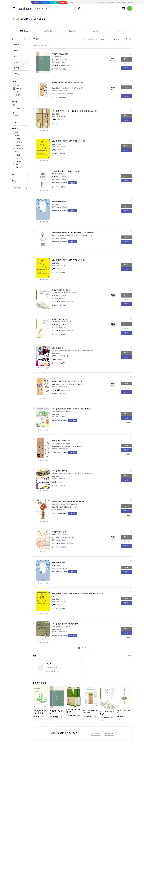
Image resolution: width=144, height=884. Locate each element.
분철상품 (17, 155)
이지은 (62, 384)
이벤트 (17, 135)
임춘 (53, 235)
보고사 (53, 62)
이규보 (53, 59)
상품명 (17, 85)
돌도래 (53, 179)
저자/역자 (18, 88)
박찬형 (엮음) (76, 446)
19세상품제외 (19, 148)
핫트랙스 (63, 3)
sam (54, 3)
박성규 (62, 59)
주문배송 (118, 2)
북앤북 (53, 417)
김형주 (72, 88)
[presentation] (24, 31)
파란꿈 (53, 116)
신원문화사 (55, 632)
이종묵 (62, 537)
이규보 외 (64, 446)
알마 (53, 509)
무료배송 (17, 139)
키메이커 (54, 207)
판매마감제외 (18, 158)
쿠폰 (16, 132)
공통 (16, 115)
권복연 (78, 88)
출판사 (17, 92)
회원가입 (99, 2)
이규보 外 (54, 144)
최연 (77, 235)
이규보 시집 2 (55, 566)
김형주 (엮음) (55, 446)
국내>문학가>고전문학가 (53, 667)
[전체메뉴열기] (14, 8)
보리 (53, 298)
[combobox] (38, 8)
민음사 (53, 146)
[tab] (24, 31)
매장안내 (124, 2)
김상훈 (62, 296)
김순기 (62, 177)
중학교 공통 (18, 108)
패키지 (17, 164)
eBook (45, 3)
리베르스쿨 (55, 90)
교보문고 (36, 3)
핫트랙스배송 (18, 142)
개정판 (17, 168)
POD (16, 152)
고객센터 (130, 2)
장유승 (69, 537)
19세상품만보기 (19, 145)
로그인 (105, 2)
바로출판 (71, 3)
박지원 (62, 88)
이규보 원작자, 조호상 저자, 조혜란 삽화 (62, 507)
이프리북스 (55, 356)
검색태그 (17, 95)
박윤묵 (85, 235)
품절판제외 (18, 161)
